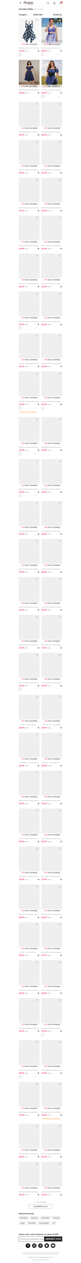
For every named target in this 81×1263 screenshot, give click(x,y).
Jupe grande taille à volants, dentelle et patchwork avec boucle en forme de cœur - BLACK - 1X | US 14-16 (29, 1028)
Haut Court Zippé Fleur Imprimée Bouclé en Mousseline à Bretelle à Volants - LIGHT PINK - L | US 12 (51, 607)
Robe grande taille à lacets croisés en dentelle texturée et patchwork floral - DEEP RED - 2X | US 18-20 (51, 132)
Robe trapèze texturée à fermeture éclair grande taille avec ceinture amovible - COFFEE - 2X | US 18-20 (51, 800)
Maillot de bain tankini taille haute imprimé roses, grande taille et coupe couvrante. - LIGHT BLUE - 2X (29, 1070)
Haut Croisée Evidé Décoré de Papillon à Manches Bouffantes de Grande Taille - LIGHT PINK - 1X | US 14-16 (29, 531)
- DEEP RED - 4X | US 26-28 (28, 763)
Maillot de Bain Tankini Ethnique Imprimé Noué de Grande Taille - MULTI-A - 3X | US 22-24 (51, 645)
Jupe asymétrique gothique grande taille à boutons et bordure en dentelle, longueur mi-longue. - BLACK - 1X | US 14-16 (29, 1192)
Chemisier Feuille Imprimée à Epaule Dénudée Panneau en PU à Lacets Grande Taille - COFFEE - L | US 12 (51, 489)
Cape (22, 1223)
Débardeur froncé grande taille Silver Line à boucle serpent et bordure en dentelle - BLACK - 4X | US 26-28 (29, 990)
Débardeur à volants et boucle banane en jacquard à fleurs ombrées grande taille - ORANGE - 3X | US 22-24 (29, 876)
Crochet (31, 1223)
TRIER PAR (38, 15)
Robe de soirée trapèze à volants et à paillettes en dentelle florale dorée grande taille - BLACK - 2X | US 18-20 (29, 363)
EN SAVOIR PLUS (40, 1206)
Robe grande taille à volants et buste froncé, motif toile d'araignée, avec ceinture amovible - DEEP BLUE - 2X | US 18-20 (51, 283)
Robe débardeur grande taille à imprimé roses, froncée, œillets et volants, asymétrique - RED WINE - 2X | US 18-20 (51, 170)
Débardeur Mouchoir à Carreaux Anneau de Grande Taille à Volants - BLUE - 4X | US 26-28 (29, 48)
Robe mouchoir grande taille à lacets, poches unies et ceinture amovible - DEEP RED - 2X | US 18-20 (51, 363)
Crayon (56, 1218)
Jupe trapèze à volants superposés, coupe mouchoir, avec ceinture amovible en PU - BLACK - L (29, 1154)
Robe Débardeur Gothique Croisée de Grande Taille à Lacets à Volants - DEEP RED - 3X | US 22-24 (29, 489)
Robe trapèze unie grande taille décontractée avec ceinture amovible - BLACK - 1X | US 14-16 (29, 1112)
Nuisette (23, 1218)
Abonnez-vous (53, 1239)
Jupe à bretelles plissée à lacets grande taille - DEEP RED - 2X (51, 990)
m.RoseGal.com (30, 3)
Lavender (45, 1218)
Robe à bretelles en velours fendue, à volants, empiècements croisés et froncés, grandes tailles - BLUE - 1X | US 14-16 (29, 170)
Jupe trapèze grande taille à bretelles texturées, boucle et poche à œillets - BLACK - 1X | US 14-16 (51, 1192)
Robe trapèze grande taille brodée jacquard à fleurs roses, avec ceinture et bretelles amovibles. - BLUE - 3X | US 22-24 (29, 90)
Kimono (34, 1218)
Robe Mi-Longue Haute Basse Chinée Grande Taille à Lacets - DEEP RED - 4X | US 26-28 (29, 447)
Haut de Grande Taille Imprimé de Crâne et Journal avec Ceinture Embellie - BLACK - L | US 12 (51, 531)
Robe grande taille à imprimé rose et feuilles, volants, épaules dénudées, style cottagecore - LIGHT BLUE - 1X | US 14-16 (51, 1028)
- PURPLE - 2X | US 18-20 (50, 763)
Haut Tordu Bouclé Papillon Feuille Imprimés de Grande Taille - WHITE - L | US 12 (29, 569)
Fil (54, 1223)
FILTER (56, 15)
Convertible (44, 1223)
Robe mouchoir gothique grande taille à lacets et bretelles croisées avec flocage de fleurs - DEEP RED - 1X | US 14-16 (29, 283)
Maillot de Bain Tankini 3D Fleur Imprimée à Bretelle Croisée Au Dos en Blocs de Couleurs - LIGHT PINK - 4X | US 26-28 (29, 645)
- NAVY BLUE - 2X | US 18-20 (51, 725)
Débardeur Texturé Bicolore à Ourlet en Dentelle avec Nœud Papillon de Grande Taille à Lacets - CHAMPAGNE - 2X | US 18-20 (51, 447)
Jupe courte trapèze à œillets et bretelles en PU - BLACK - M (29, 914)
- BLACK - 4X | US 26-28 (27, 725)
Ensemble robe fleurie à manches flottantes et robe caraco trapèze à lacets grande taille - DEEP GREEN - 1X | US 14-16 (29, 401)
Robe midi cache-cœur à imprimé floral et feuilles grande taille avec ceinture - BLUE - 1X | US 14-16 (51, 876)
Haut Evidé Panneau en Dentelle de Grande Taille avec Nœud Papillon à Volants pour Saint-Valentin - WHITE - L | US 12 (29, 607)
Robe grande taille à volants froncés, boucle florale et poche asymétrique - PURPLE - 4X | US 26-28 (51, 1112)
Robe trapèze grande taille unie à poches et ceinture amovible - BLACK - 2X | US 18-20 (51, 838)
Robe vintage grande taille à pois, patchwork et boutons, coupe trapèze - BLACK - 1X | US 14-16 (51, 1154)
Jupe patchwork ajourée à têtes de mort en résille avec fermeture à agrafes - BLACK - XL (29, 838)
